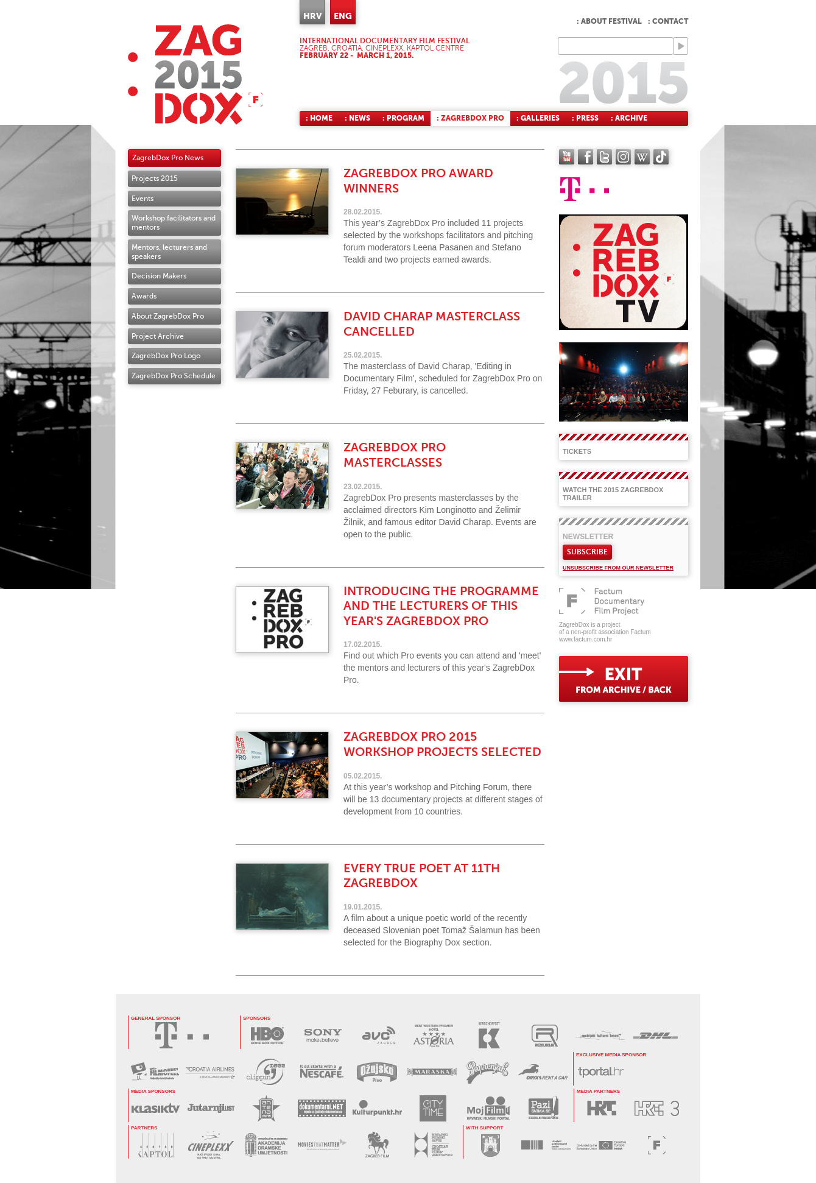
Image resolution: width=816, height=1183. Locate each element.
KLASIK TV (155, 1108)
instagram (623, 156)
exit (623, 679)
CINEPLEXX (211, 1145)
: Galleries (538, 118)
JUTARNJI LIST (211, 1108)
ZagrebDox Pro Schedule (174, 376)
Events (142, 198)
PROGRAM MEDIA (601, 1145)
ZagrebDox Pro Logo (166, 355)
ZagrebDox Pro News (167, 158)
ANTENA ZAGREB (266, 1108)
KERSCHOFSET (489, 1035)
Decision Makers (159, 276)
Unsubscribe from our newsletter (618, 568)
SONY (323, 1035)
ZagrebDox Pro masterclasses (394, 455)
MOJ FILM (488, 1108)
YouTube (566, 156)
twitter (604, 156)
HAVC (546, 1145)
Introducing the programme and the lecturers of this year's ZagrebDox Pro (441, 606)
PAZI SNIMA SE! (543, 1108)
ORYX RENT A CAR (543, 1072)
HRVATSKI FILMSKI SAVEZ (432, 1145)
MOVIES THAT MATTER (321, 1145)
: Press (585, 118)
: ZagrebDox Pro (470, 118)
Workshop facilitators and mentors (174, 222)
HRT (601, 1108)
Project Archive (158, 336)
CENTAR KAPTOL (155, 1145)
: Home (319, 118)
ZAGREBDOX (195, 74)
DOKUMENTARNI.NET (321, 1108)
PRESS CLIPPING (265, 1072)
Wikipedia (642, 156)
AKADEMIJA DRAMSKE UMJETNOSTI (266, 1145)
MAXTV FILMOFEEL (155, 1072)
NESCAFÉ (321, 1072)
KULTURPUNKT (377, 1108)
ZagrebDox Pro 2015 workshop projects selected (442, 744)
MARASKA (432, 1072)
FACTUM (656, 1145)
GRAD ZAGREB (490, 1145)
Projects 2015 (155, 178)
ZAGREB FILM (377, 1145)
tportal (600, 1072)
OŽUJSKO (376, 1072)
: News (357, 118)
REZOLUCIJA (544, 1035)
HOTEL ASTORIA (434, 1035)
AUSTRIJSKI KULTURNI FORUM (600, 1035)
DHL (655, 1035)
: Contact (668, 21)
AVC (378, 1035)
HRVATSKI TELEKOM (182, 1035)
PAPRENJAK (487, 1072)
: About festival (609, 21)
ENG (343, 16)
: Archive (629, 118)
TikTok (661, 156)
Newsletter (588, 536)
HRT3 (656, 1108)
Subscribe (587, 552)
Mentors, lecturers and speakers (169, 252)
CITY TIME (432, 1108)
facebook (585, 156)
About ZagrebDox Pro (168, 316)
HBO (267, 1035)
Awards (144, 296)
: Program (403, 118)
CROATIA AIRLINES (210, 1072)
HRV (312, 16)
